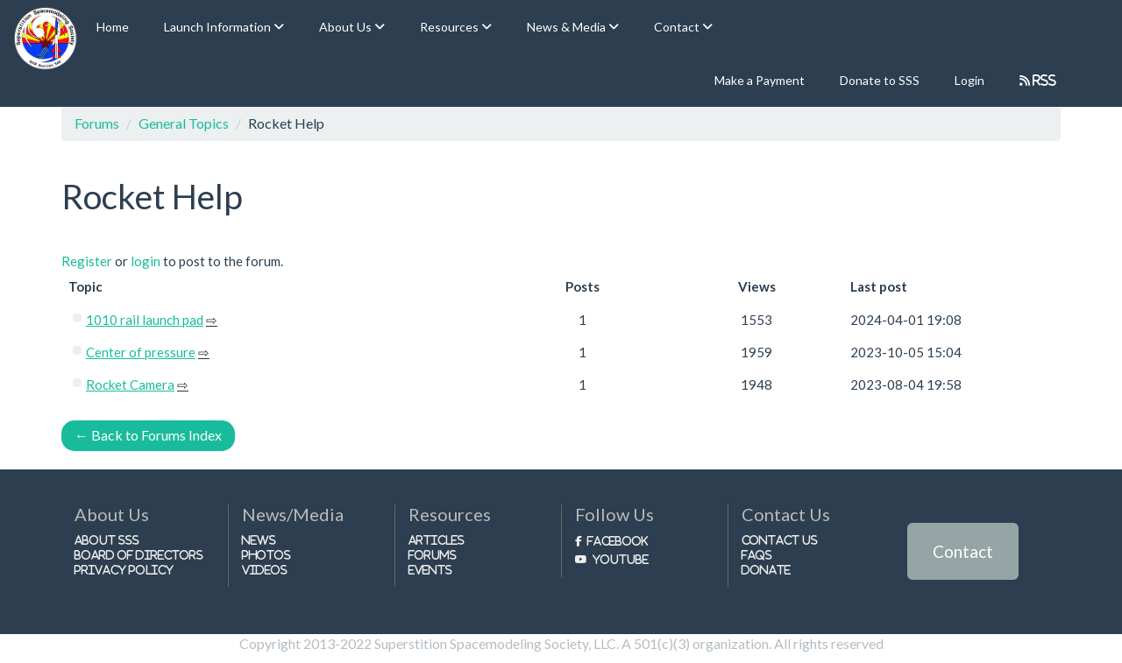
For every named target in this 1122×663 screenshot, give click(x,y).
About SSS (107, 540)
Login (969, 80)
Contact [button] (678, 26)
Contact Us (780, 540)
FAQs (757, 555)
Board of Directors (139, 555)
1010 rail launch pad (144, 320)
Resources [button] (450, 26)
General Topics (183, 123)
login (145, 261)
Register (86, 261)
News (259, 540)
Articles (436, 540)
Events (430, 569)
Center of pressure (140, 352)
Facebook (617, 541)
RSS (1043, 80)
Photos (266, 555)
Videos (265, 569)
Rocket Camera (130, 384)
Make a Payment (759, 80)
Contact (963, 551)
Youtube (621, 559)
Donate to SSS (880, 80)
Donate (766, 569)
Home (112, 26)
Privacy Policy (124, 569)
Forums (97, 123)
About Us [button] (346, 26)
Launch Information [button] (218, 26)
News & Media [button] (567, 26)
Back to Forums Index (148, 435)
